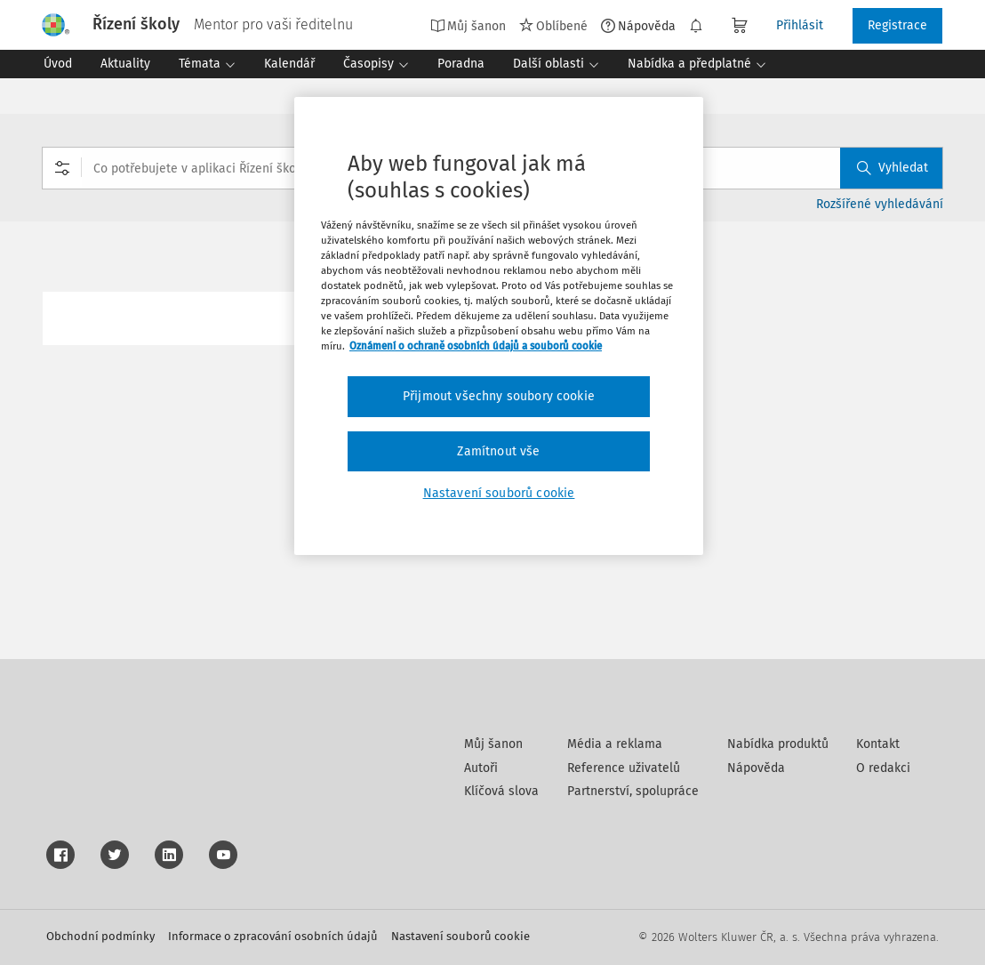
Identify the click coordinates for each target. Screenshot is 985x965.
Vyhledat (892, 167)
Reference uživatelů (623, 768)
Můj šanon (468, 26)
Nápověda (638, 26)
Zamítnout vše (498, 451)
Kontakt (878, 744)
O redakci (883, 768)
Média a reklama (614, 744)
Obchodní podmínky (100, 936)
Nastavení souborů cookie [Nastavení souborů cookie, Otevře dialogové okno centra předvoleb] (499, 493)
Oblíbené (553, 26)
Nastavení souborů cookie (460, 936)
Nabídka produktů (778, 744)
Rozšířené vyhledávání (879, 204)
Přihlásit (799, 25)
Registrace (897, 25)
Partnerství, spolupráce (633, 791)
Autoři (481, 768)
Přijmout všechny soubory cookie (499, 396)
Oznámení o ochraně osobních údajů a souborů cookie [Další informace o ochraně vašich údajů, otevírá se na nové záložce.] (475, 346)
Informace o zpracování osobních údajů (273, 936)
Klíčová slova (501, 791)
